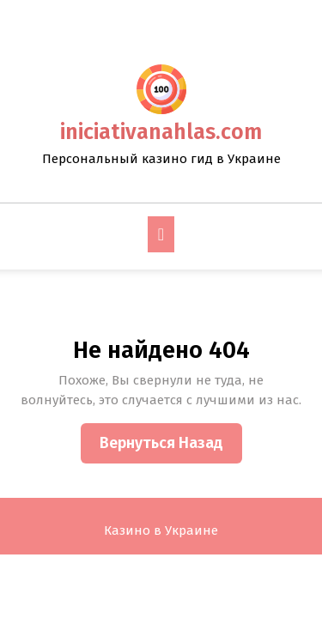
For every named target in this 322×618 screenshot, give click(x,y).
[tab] (161, 234)
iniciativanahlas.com (161, 132)
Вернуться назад (171, 447)
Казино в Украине (161, 530)
